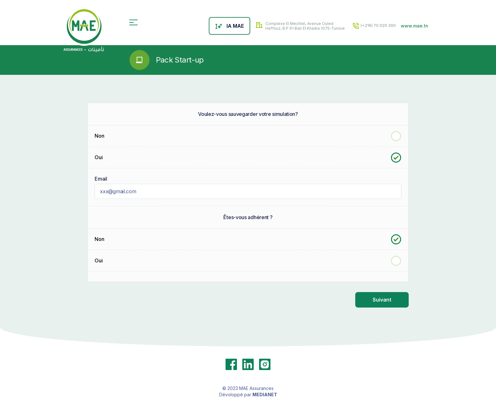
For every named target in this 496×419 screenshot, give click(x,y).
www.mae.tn (414, 25)
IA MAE (229, 26)
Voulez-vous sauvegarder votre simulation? (248, 114)
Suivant (382, 299)
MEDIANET (264, 394)
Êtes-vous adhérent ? (247, 217)
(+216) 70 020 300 (374, 26)
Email (101, 178)
